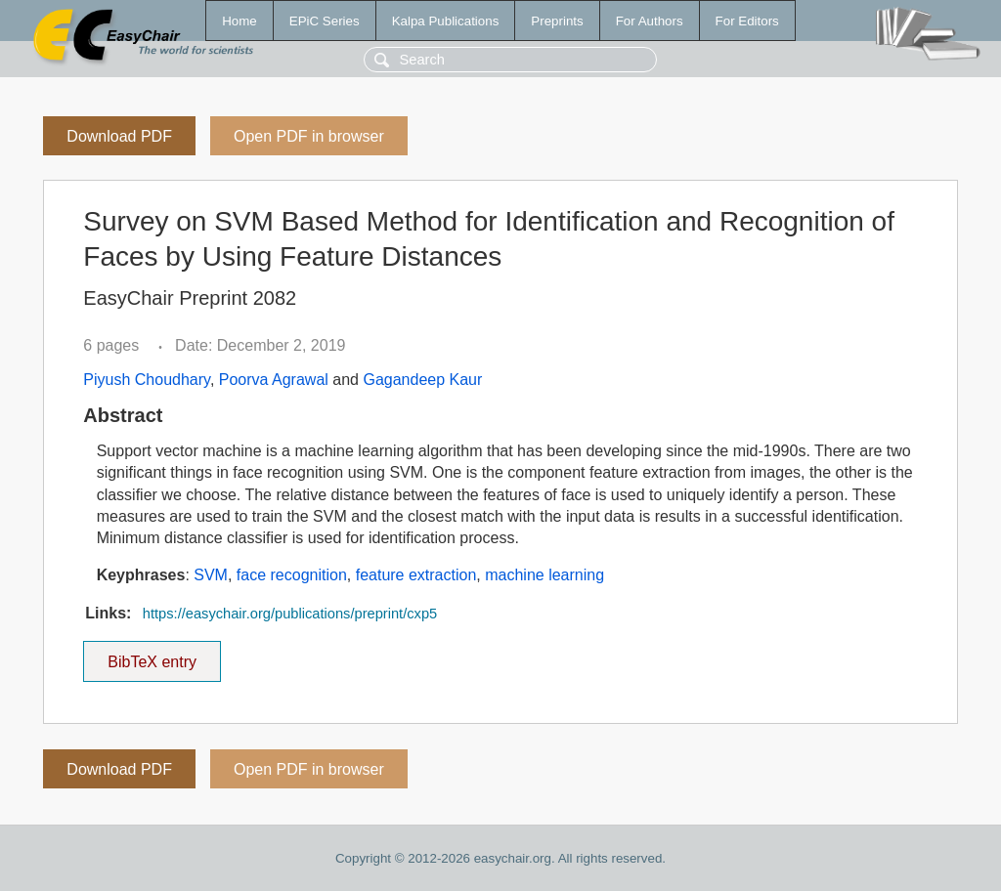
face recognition (292, 575)
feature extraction (416, 575)
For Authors (649, 21)
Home (239, 21)
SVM (211, 575)
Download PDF (119, 136)
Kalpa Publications (446, 21)
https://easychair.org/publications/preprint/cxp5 (290, 613)
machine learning (544, 575)
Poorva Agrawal (273, 379)
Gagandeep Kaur (422, 379)
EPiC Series (324, 21)
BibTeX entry (152, 655)
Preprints (557, 21)
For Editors (747, 21)
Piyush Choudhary (146, 379)
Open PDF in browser (309, 136)
